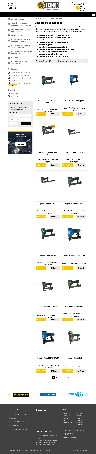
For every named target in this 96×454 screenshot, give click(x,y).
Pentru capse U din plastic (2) (20, 75)
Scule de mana (16, 58)
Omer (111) (14, 96)
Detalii (55, 114)
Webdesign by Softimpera (80, 450)
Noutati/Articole (68, 422)
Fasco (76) (14, 93)
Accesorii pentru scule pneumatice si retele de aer (21, 24)
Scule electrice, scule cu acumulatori (19, 63)
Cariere (78, 418)
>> (69, 377)
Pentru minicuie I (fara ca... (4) (21, 78)
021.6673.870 (12, 6)
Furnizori (79, 416)
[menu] (20, 41)
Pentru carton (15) (17, 80)
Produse (81, 8)
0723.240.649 (12, 3)
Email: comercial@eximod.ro (19, 429)
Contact (79, 425)
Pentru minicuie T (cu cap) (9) (21, 83)
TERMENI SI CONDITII (70, 438)
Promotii (65, 418)
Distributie (79, 413)
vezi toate (20, 144)
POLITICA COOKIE (68, 434)
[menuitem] (20, 19)
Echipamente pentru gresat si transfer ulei (22, 52)
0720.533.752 (12, 8)
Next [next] (86, 394)
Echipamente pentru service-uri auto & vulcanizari (21, 46)
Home (65, 413)
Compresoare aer (17, 35)
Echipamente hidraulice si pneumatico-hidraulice (20, 40)
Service (65, 420)
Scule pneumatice (17, 19)
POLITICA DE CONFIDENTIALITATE (74, 430)
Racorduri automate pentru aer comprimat (21, 30)
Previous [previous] (9, 394)
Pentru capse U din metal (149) (21, 73)
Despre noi (66, 416)
